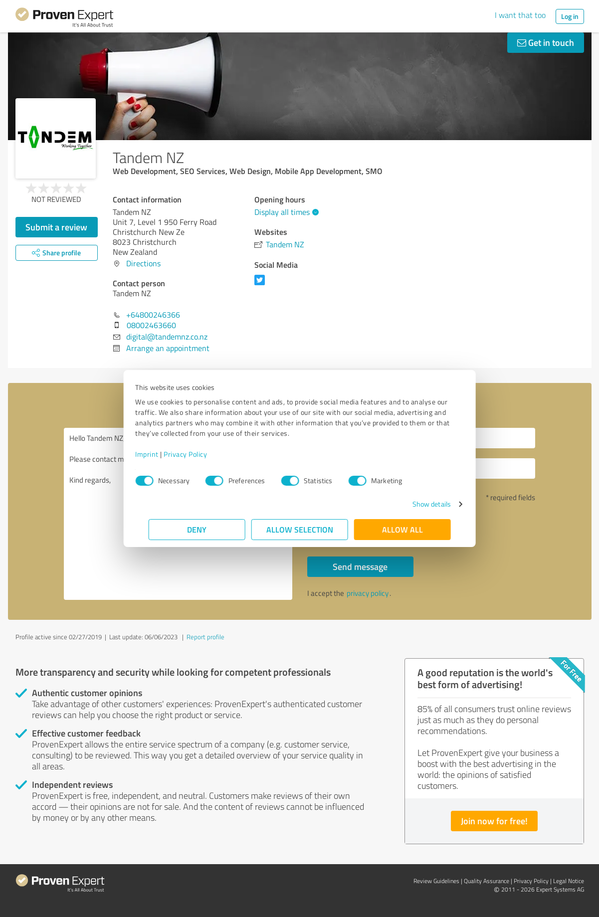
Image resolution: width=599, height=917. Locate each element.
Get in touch (545, 42)
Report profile (205, 636)
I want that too (520, 14)
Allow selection (299, 529)
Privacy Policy (198, 454)
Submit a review (56, 226)
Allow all (402, 529)
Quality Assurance (486, 881)
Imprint (160, 454)
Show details (418, 504)
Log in (570, 16)
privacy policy (368, 593)
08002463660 (151, 325)
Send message (360, 566)
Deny (196, 529)
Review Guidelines (436, 881)
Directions (143, 263)
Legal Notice (568, 881)
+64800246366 (153, 314)
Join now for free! (494, 820)
